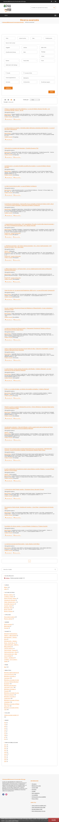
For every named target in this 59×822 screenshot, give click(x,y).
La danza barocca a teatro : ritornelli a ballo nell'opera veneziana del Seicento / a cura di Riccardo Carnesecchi (29, 128)
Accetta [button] (54, 820)
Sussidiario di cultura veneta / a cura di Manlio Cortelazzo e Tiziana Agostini (26, 526)
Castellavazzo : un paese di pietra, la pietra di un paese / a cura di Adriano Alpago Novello (28, 166)
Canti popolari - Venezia (10, 650)
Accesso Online (27, 73)
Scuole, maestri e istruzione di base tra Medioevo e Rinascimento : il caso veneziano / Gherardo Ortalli (29, 308)
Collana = (7, 578)
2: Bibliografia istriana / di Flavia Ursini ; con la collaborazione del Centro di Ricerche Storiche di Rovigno (28, 269)
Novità (8, 73)
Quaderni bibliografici (16, 233)
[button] (8, 119)
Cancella (8, 88)
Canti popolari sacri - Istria (10, 652)
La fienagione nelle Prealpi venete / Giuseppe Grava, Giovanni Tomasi (24, 489)
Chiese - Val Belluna (9, 657)
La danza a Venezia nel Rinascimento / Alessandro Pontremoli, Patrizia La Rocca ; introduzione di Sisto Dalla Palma (28, 329)
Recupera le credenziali (55, 1)
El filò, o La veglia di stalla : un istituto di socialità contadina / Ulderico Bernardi (27, 389)
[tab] (9, 119)
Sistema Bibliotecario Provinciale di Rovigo (13, 22)
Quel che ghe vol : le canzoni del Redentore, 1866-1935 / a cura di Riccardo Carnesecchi (29, 290)
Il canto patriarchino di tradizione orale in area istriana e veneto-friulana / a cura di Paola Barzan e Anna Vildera (29, 469)
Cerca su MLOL (17, 119)
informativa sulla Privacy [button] (12, 820)
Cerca (51, 91)
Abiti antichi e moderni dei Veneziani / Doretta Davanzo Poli (21, 148)
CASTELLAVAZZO (8, 648)
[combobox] (38, 77)
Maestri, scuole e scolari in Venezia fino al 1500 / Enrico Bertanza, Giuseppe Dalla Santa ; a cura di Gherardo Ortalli (29, 407)
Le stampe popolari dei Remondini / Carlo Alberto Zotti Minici (22, 544)
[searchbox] (38, 77)
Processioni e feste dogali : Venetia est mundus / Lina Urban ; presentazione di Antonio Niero (29, 507)
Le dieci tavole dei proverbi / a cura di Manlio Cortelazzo (21, 186)
